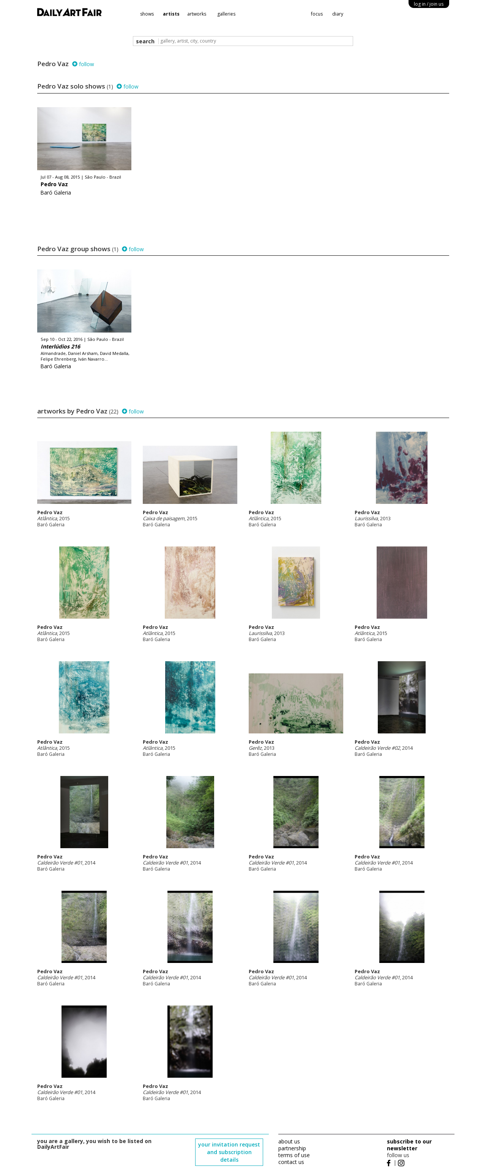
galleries (226, 14)
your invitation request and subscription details (229, 1152)
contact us (291, 1161)
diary (337, 14)
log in (428, 4)
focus (317, 14)
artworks (196, 14)
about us (289, 1141)
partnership (292, 1148)
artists (171, 14)
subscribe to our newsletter (409, 1145)
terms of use (294, 1155)
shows (147, 14)
